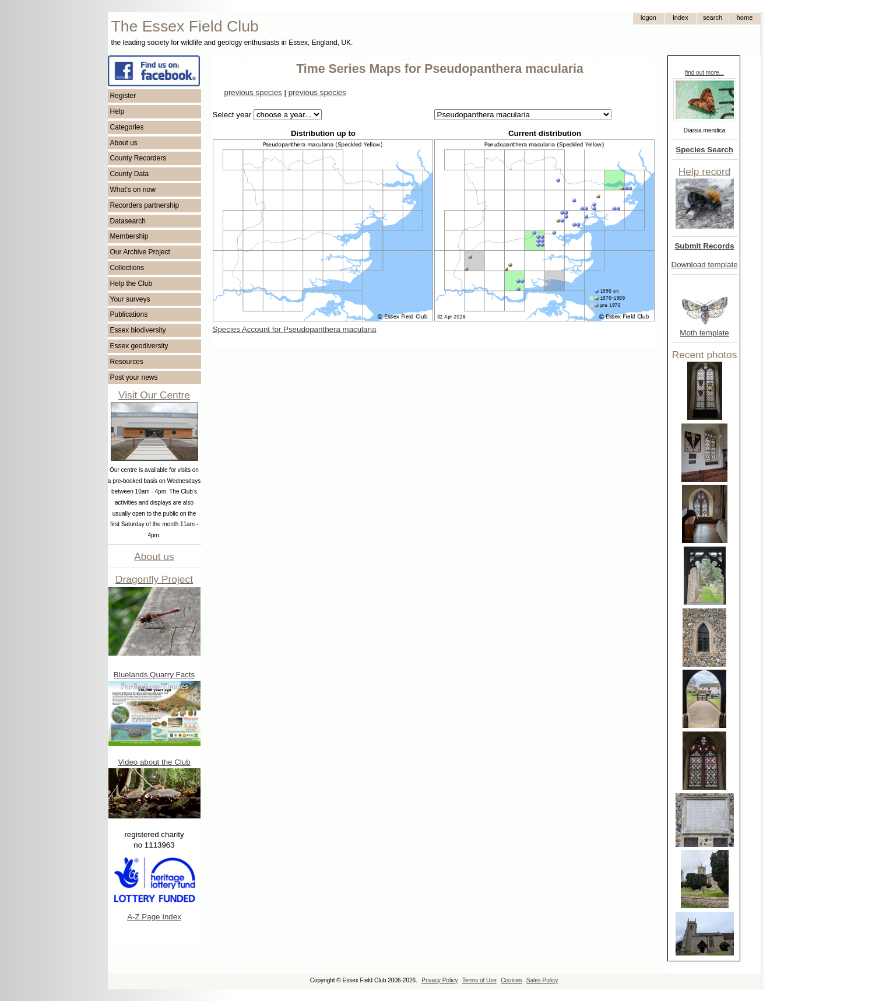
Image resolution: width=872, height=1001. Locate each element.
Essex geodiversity (139, 346)
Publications (129, 314)
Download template (704, 264)
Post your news (134, 377)
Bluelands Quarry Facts (154, 674)
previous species (253, 92)
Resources (126, 362)
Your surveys (130, 299)
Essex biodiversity (138, 330)
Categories (127, 127)
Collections (127, 268)
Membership (129, 236)
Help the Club (131, 283)
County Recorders (138, 158)
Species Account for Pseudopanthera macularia (295, 329)
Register (123, 96)
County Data (129, 174)
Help (117, 111)
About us (124, 143)
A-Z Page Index (154, 916)
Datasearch (128, 221)
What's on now (133, 190)
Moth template (704, 332)
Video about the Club (154, 762)
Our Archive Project (140, 252)
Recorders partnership (145, 205)
